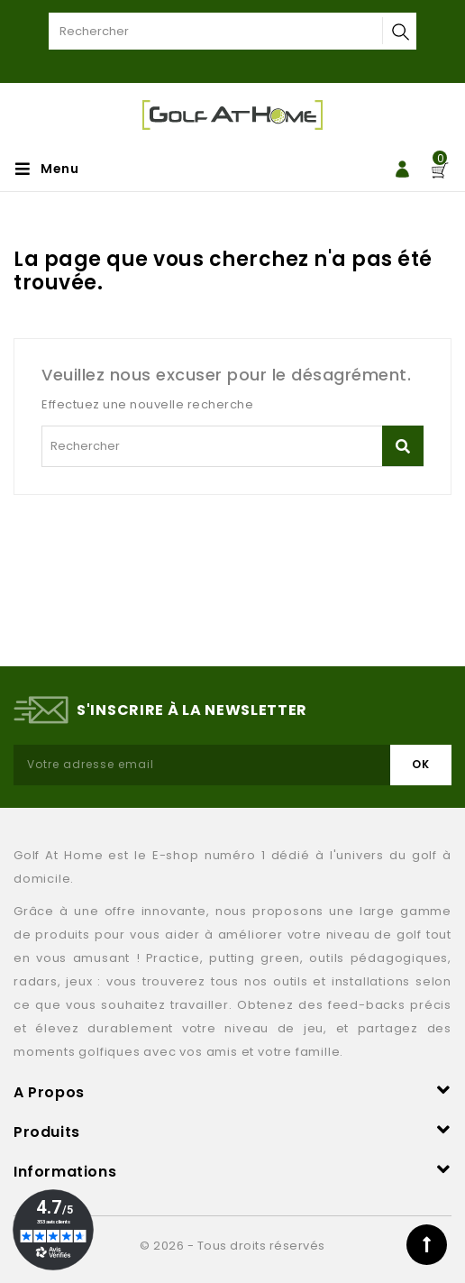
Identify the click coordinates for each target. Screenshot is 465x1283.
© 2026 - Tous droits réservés (232, 1245)
